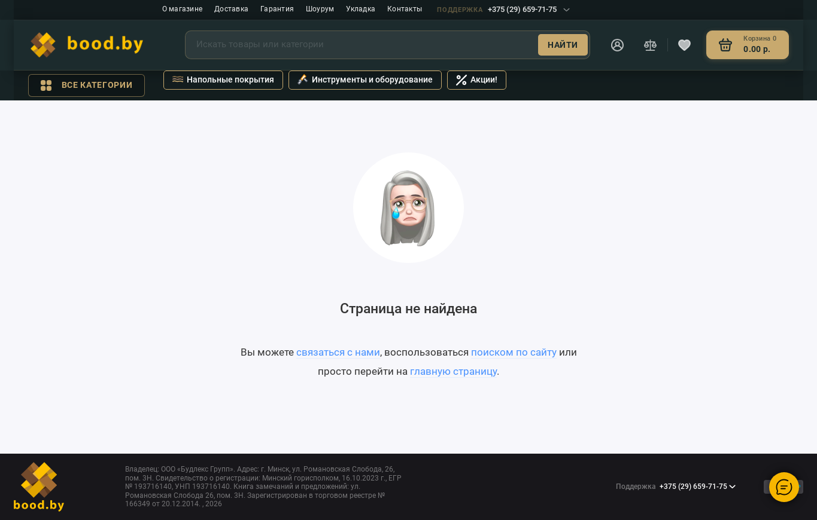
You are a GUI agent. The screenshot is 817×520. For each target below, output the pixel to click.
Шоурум (320, 9)
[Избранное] (685, 44)
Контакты (404, 9)
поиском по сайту (514, 352)
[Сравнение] (650, 44)
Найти (563, 45)
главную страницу (453, 371)
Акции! (476, 80)
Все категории (86, 85)
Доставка (231, 9)
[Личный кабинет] (618, 44)
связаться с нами (338, 352)
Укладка (360, 9)
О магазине (182, 9)
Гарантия (277, 9)
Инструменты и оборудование (365, 79)
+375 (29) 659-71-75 (503, 9)
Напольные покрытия (223, 79)
